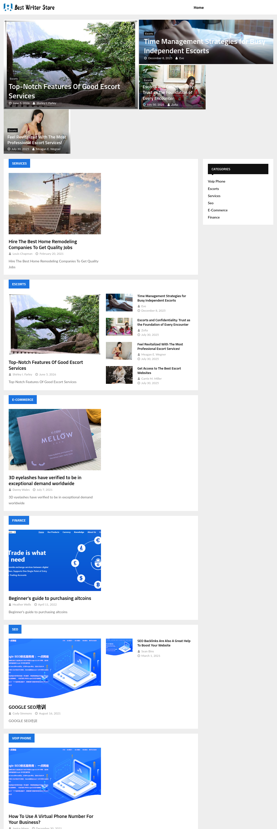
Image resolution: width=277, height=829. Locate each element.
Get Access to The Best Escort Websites (159, 326)
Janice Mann (21, 784)
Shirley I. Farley (22, 330)
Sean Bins (147, 607)
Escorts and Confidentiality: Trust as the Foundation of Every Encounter (169, 92)
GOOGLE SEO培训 (27, 662)
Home (199, 7)
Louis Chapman (22, 209)
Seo (15, 584)
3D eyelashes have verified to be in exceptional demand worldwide (45, 436)
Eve (143, 262)
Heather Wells (22, 560)
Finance (19, 475)
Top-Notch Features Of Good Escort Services (64, 91)
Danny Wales (21, 445)
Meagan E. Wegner (153, 310)
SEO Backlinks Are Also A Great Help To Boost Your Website (164, 598)
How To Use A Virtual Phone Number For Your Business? (51, 774)
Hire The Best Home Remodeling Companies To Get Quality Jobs (43, 199)
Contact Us (262, 824)
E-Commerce (22, 355)
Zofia (144, 286)
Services (19, 118)
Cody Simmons (22, 669)
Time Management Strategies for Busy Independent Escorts (204, 45)
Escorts (14, 78)
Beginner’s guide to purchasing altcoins (50, 554)
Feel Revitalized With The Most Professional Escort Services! (239, 95)
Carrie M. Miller (151, 334)
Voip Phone (21, 693)
